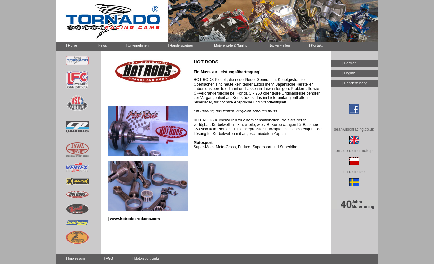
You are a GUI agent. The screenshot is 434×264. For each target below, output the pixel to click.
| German (349, 63)
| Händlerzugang (354, 83)
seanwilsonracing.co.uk (354, 129)
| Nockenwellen (278, 45)
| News (101, 45)
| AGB (108, 258)
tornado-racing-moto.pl (354, 150)
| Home (71, 45)
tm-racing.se (354, 171)
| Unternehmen (137, 45)
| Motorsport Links (146, 258)
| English (348, 73)
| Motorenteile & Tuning (229, 45)
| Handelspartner (180, 45)
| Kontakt (313, 44)
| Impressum (75, 258)
